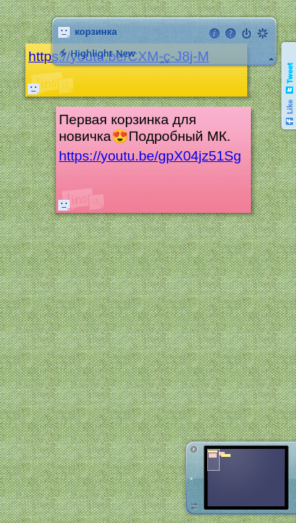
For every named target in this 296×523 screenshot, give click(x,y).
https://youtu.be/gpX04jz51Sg (150, 155)
